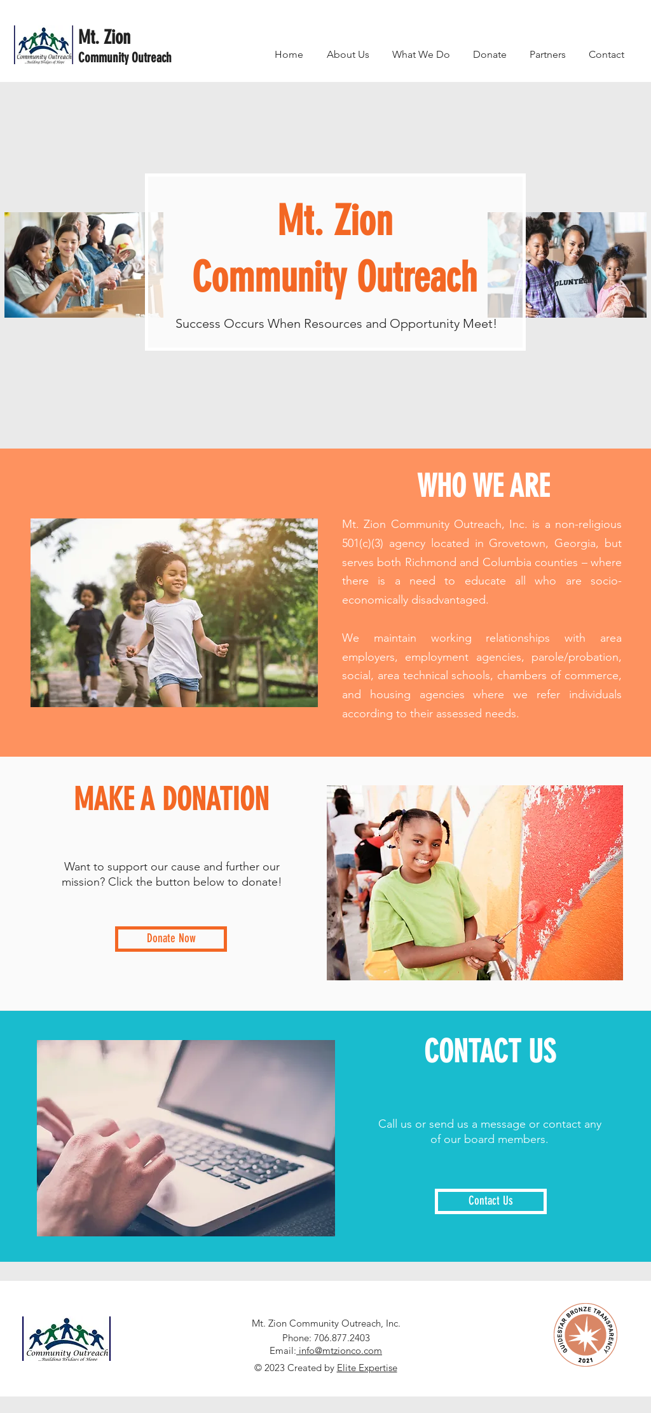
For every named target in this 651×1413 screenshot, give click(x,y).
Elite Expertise (367, 1368)
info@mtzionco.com (339, 1350)
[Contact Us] (491, 1201)
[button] (421, 54)
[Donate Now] (171, 939)
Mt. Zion (104, 37)
